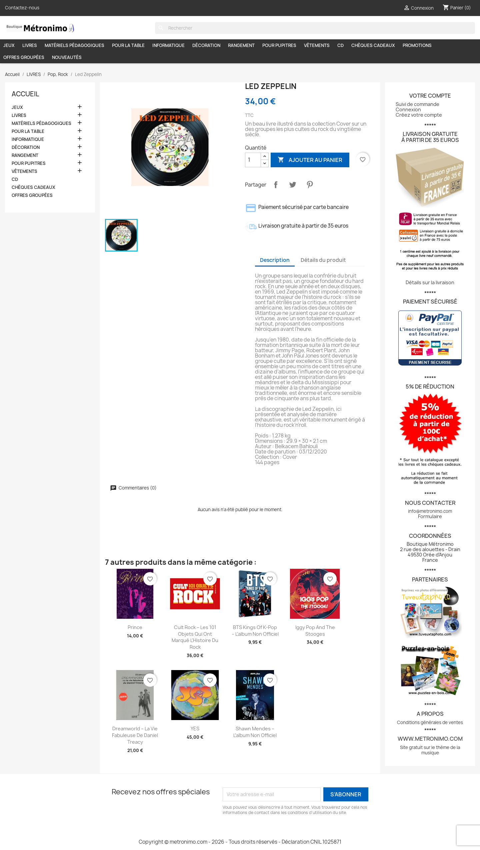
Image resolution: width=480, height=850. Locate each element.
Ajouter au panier (310, 160)
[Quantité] (253, 160)
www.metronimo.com (430, 738)
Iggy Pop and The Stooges (315, 630)
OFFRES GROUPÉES (23, 57)
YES (195, 728)
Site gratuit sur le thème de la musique (430, 750)
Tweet (292, 184)
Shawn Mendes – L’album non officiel (255, 731)
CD (340, 45)
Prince (135, 627)
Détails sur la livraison (430, 282)
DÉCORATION (206, 45)
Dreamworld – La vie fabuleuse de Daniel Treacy (135, 735)
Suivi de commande (417, 104)
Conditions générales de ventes (430, 722)
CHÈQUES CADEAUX (373, 45)
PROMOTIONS (417, 45)
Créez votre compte (419, 115)
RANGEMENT (241, 45)
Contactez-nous (22, 8)
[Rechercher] (315, 28)
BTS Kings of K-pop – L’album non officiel (255, 630)
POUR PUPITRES (279, 45)
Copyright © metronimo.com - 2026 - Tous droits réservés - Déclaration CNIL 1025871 (240, 841)
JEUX (9, 45)
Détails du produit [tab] (323, 260)
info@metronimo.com (430, 511)
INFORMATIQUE (168, 45)
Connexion (408, 109)
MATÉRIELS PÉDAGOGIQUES (74, 45)
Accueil (25, 94)
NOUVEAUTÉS (67, 57)
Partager (275, 184)
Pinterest (309, 184)
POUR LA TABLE (128, 45)
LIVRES (29, 45)
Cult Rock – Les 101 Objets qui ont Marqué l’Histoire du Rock (195, 637)
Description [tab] (275, 260)
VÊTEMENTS (317, 45)
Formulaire (430, 516)
